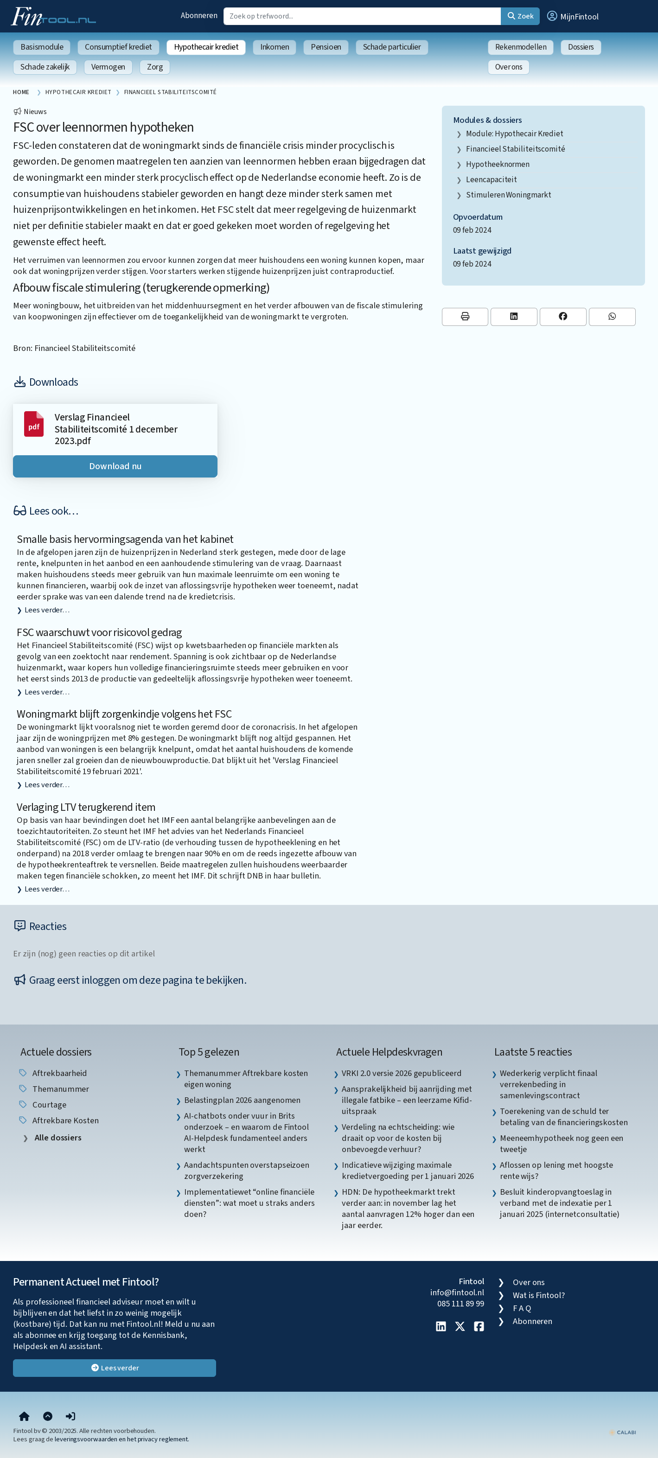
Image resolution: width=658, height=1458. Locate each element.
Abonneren (199, 15)
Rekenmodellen (520, 47)
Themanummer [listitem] (53, 1089)
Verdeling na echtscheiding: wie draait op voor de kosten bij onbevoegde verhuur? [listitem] (398, 1138)
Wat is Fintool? (539, 1295)
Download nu (115, 466)
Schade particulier (392, 47)
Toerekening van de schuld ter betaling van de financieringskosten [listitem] (564, 1116)
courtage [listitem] (42, 1105)
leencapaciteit (491, 179)
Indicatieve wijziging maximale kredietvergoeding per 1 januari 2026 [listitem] (408, 1170)
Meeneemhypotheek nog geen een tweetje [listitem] (561, 1143)
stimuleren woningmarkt (508, 195)
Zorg (155, 67)
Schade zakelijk (44, 67)
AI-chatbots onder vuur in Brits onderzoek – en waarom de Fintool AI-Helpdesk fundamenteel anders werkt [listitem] (246, 1132)
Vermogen (108, 67)
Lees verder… (47, 610)
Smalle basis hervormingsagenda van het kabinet (125, 539)
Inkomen (274, 47)
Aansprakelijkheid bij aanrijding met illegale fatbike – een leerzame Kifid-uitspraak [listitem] (407, 1100)
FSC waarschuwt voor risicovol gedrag (99, 632)
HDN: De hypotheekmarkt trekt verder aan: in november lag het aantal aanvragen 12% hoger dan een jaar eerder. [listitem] (408, 1208)
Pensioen (326, 47)
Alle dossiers (57, 1138)
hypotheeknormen (498, 164)
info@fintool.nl (457, 1292)
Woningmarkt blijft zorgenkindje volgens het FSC (124, 714)
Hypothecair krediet (206, 47)
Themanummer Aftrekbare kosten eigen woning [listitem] (246, 1078)
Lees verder (114, 1368)
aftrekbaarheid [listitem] (52, 1073)
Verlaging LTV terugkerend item (86, 807)
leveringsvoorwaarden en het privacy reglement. (122, 1439)
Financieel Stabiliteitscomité (515, 149)
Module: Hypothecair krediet (514, 134)
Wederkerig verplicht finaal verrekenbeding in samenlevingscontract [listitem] (548, 1084)
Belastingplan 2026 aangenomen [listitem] (242, 1100)
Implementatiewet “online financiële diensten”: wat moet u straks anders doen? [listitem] (249, 1203)
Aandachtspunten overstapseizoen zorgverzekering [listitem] (246, 1170)
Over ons (509, 67)
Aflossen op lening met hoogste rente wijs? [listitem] (556, 1170)
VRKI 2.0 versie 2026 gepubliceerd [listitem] (401, 1073)
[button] (572, 16)
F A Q (522, 1308)
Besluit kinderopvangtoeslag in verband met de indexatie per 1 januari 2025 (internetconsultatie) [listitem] (560, 1203)
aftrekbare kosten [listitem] (58, 1120)
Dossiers (581, 47)
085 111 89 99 (460, 1304)
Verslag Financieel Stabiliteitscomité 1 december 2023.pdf (116, 429)
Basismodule (41, 47)
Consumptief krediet (118, 47)
